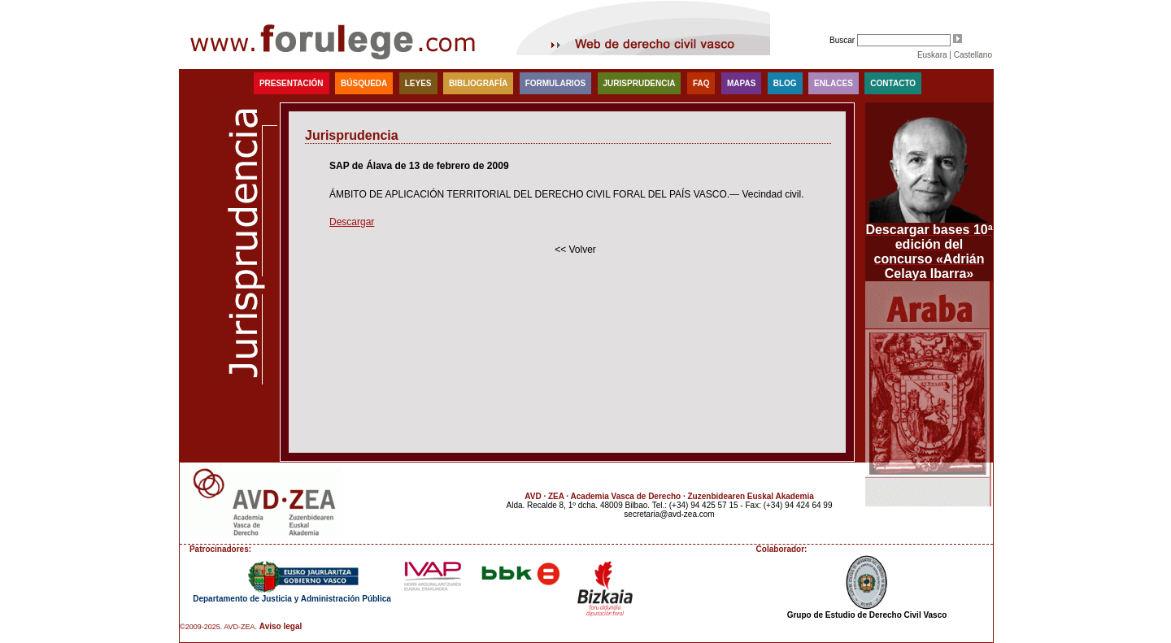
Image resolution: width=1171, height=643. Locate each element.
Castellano (973, 54)
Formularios (555, 83)
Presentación (291, 83)
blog (785, 83)
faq (701, 83)
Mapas (741, 83)
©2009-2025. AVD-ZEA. (218, 627)
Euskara (932, 54)
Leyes (418, 83)
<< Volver (575, 249)
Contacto (893, 83)
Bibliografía (478, 83)
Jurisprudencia (639, 83)
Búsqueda (364, 83)
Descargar (351, 222)
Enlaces (833, 83)
